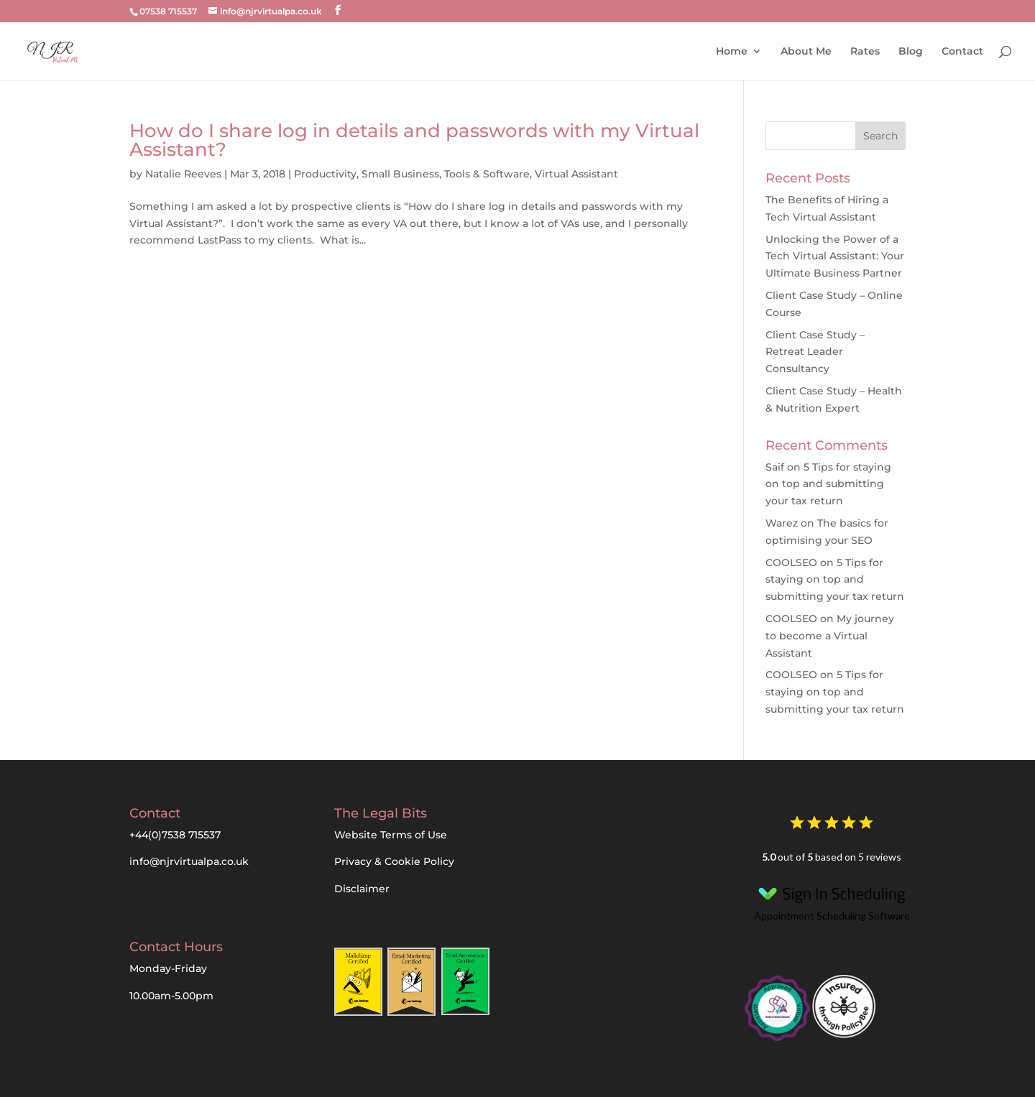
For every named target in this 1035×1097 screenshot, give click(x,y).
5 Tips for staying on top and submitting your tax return (828, 484)
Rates (865, 51)
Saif (774, 466)
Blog (910, 51)
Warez (781, 523)
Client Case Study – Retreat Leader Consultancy (815, 352)
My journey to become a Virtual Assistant (829, 635)
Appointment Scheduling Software (831, 900)
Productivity (325, 173)
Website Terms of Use (390, 834)
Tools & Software (487, 173)
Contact (962, 51)
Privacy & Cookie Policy (394, 861)
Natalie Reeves (183, 173)
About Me (806, 51)
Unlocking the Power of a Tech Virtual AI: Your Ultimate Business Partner (834, 256)
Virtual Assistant (576, 173)
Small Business (400, 173)
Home (732, 51)
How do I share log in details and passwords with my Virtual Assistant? (414, 140)
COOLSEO (791, 562)
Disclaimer (362, 888)
